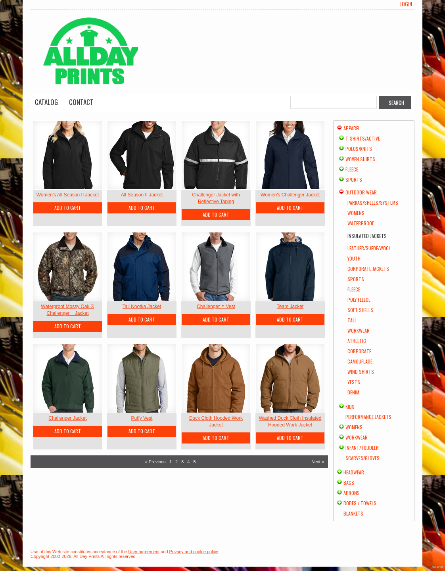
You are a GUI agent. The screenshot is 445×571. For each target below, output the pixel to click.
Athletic (356, 340)
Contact (81, 102)
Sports (353, 179)
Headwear (353, 472)
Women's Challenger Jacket (290, 195)
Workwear (358, 330)
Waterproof (360, 223)
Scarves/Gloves (362, 458)
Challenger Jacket (67, 418)
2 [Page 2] (176, 461)
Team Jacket (290, 306)
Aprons (351, 492)
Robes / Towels (359, 503)
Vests (353, 382)
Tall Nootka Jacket (142, 306)
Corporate (359, 351)
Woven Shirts (360, 159)
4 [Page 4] (188, 461)
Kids (350, 406)
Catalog (46, 102)
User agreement (143, 551)
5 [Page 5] (194, 461)
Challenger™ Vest (216, 306)
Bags (348, 482)
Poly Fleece (358, 299)
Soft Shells (360, 309)
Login (405, 4)
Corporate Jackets (368, 268)
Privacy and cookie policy (194, 551)
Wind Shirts (360, 371)
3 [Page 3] (182, 461)
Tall (352, 320)
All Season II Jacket (142, 195)
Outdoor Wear (361, 192)
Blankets (353, 513)
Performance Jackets (368, 416)
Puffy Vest (142, 418)
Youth (354, 258)
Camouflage (359, 361)
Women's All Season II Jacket (67, 195)
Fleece (351, 169)
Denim (353, 392)
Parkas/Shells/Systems (372, 202)
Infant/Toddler (362, 447)
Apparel (351, 128)
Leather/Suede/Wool (369, 248)
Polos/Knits (358, 148)
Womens (355, 212)
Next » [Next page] (317, 461)
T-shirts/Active (362, 138)
